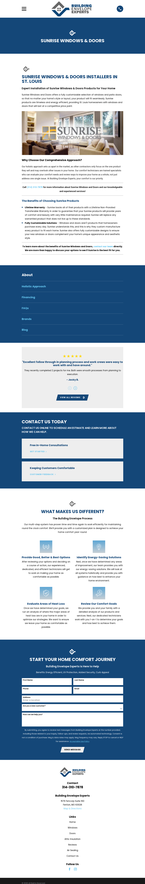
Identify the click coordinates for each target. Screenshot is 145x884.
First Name (28, 680)
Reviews (72, 845)
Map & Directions (73, 809)
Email (76, 689)
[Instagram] (75, 869)
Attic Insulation (72, 839)
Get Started (38, 452)
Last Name (79, 680)
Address (26, 698)
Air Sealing (72, 850)
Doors (72, 833)
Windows (72, 828)
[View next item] (75, 388)
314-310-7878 (72, 787)
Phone (26, 689)
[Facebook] (69, 869)
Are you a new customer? (34, 706)
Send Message (72, 750)
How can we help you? (33, 715)
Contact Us (72, 856)
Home (72, 822)
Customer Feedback (43, 475)
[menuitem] (72, 286)
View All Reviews (72, 397)
